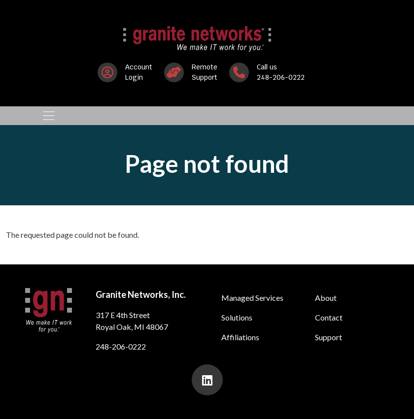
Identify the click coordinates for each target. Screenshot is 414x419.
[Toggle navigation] (48, 115)
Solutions (236, 317)
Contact (329, 317)
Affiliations (240, 337)
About (326, 297)
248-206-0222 (121, 346)
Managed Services (252, 297)
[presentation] (207, 379)
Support (328, 337)
